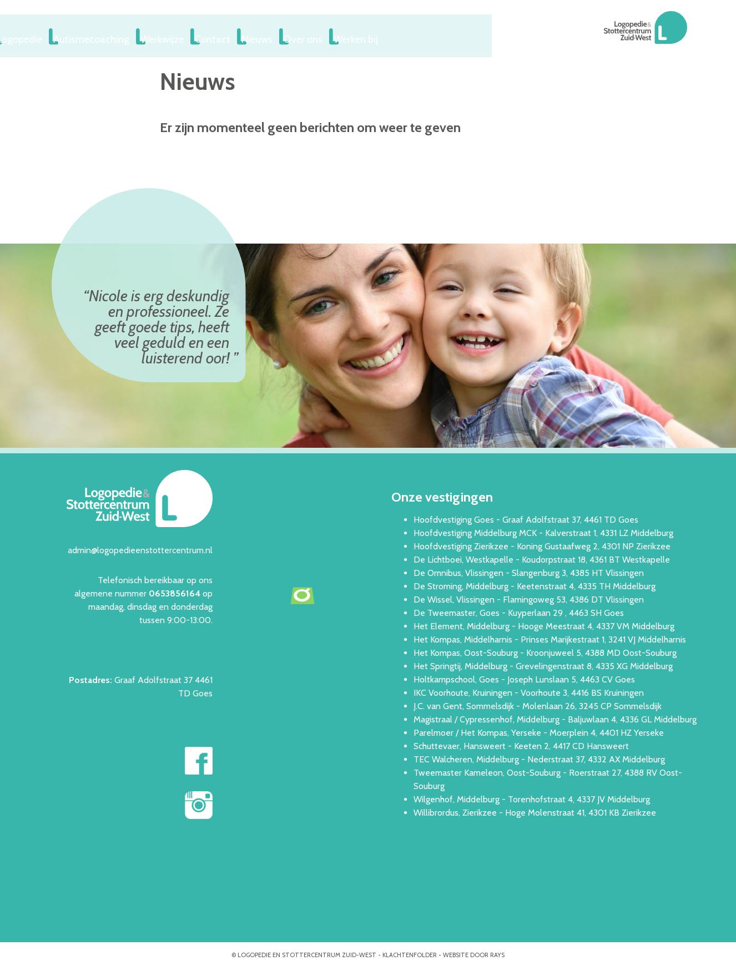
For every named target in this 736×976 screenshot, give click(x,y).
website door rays (474, 953)
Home (71, 37)
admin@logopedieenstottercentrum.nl (140, 548)
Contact (329, 37)
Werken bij (492, 37)
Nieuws (380, 37)
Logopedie (125, 37)
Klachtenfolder (409, 953)
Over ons (432, 37)
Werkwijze (272, 37)
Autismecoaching (199, 37)
